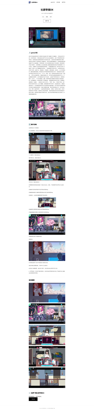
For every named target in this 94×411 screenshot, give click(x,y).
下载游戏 (33, 399)
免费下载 (63, 2)
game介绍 (53, 2)
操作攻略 (58, 2)
